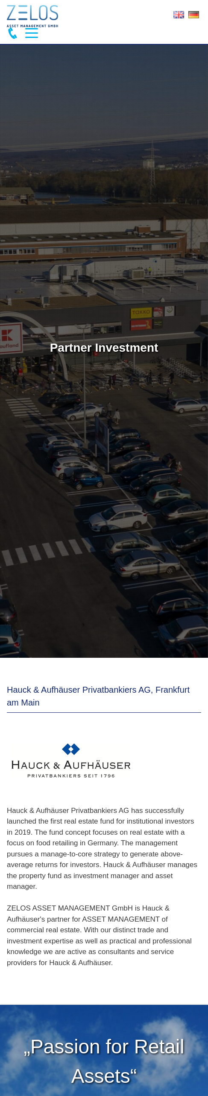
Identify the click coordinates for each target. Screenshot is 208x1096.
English (178, 16)
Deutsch (193, 16)
